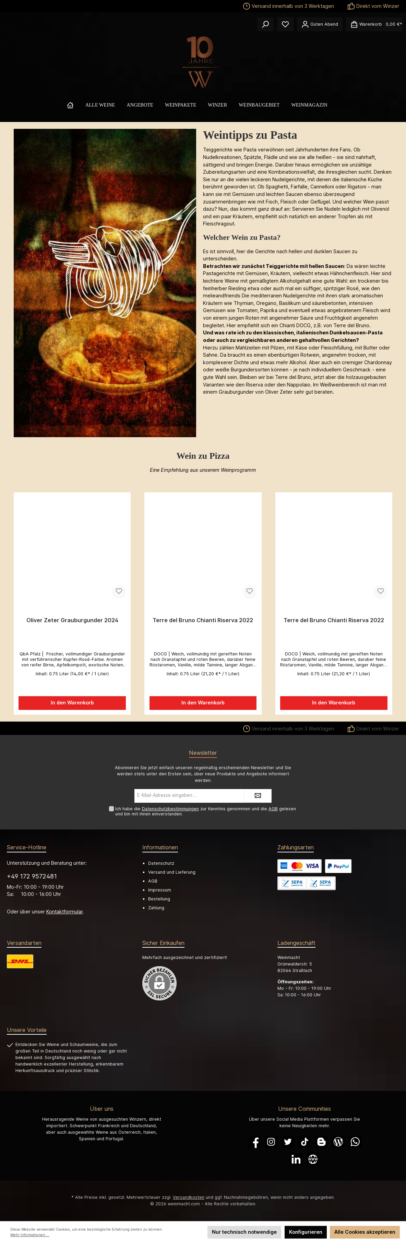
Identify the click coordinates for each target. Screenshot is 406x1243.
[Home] (76, 105)
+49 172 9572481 (32, 876)
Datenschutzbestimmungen (170, 808)
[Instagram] (271, 1141)
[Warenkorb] (374, 24)
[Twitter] (288, 1141)
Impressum (159, 890)
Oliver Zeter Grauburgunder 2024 (72, 620)
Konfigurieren (305, 1232)
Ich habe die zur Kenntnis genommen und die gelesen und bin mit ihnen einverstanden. (205, 811)
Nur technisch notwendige (244, 1232)
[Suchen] (265, 24)
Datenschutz (161, 863)
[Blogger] (321, 1141)
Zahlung (156, 908)
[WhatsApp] (355, 1141)
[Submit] (258, 796)
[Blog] (338, 1141)
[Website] (313, 1159)
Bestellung (159, 899)
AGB (273, 808)
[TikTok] (304, 1141)
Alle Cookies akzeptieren (364, 1232)
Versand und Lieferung (171, 872)
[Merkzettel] (285, 24)
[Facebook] (254, 1141)
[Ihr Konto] (320, 24)
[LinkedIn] (296, 1159)
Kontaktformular (64, 911)
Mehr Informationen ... (29, 1235)
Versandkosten (188, 1197)
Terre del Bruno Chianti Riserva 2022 (203, 620)
